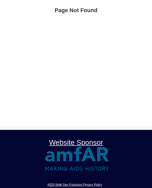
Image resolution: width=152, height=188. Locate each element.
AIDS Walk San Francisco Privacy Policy (74, 184)
